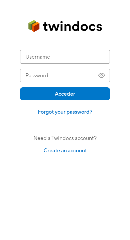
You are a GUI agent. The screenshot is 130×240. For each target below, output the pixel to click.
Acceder (65, 94)
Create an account (65, 150)
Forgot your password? (65, 112)
